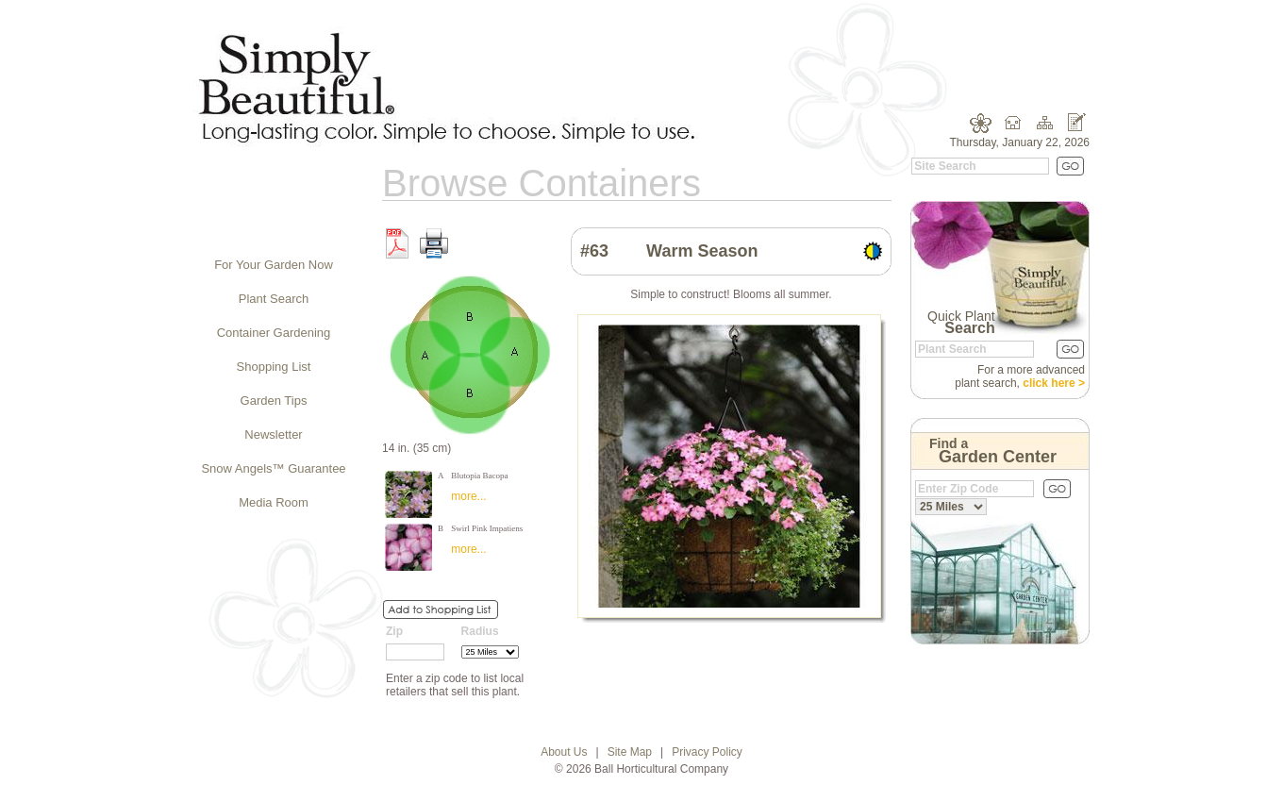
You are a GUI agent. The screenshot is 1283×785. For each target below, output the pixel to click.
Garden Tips (274, 400)
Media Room (273, 502)
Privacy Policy (707, 752)
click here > (1054, 383)
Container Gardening (274, 333)
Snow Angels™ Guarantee (273, 468)
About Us (564, 752)
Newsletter (273, 434)
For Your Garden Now (273, 265)
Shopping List (274, 366)
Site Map (630, 752)
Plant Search (273, 299)
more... (468, 496)
